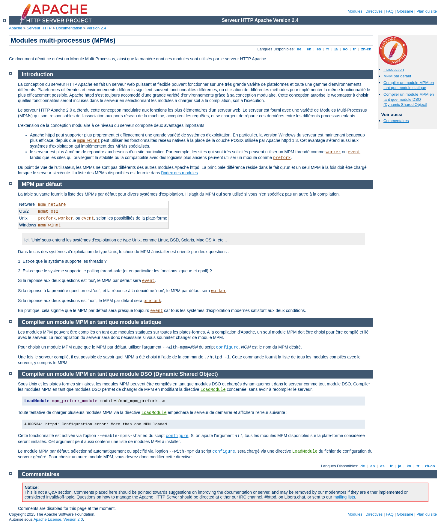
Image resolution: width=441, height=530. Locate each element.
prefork (282, 157)
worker (333, 152)
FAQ (390, 11)
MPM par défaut (397, 76)
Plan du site (426, 11)
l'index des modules (179, 172)
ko (345, 49)
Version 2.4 (96, 28)
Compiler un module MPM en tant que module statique (408, 85)
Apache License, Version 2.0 (58, 519)
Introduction (393, 69)
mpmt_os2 (48, 211)
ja (336, 49)
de (299, 49)
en (309, 49)
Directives (374, 11)
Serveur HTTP (39, 28)
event (354, 152)
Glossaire (405, 11)
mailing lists (344, 497)
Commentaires (396, 120)
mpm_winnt (88, 140)
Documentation (69, 28)
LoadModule (213, 389)
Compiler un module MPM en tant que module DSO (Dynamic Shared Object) (408, 99)
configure (227, 347)
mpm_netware (52, 204)
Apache (15, 28)
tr (354, 49)
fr (327, 49)
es (319, 49)
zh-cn (366, 49)
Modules (354, 11)
